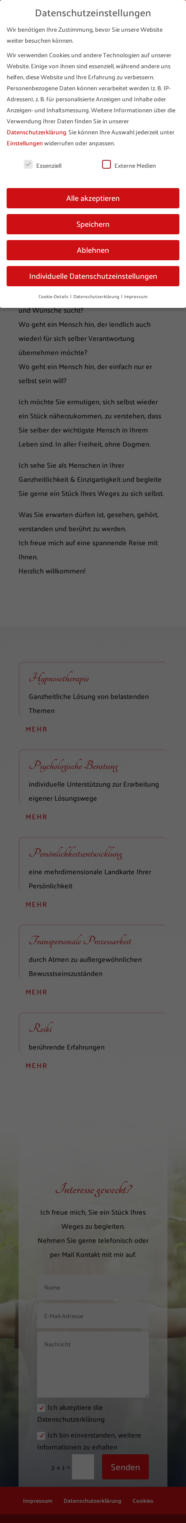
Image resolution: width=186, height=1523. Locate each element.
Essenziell (42, 165)
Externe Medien (129, 165)
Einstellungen (25, 142)
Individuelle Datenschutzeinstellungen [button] (93, 276)
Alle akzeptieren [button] (93, 198)
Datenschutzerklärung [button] (96, 296)
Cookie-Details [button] (53, 296)
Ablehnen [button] (93, 250)
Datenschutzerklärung (36, 131)
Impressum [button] (136, 296)
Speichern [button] (93, 224)
